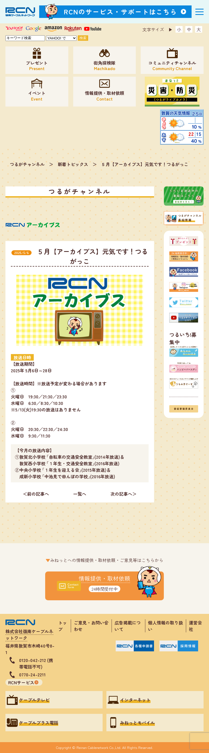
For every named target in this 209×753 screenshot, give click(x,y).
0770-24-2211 (32, 674)
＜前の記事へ (36, 493)
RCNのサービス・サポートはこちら (120, 11)
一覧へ (79, 493)
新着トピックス (73, 164)
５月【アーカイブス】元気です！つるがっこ (144, 164)
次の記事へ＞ (123, 493)
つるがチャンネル (27, 164)
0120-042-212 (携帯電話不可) (36, 663)
